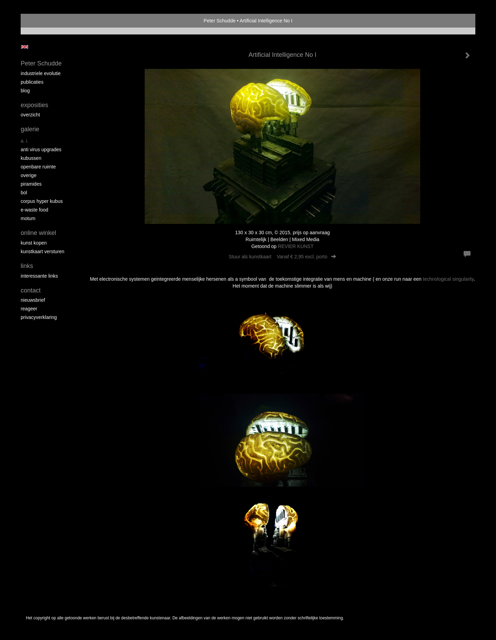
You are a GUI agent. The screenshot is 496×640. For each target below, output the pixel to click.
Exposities (34, 105)
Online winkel (38, 232)
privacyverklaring (39, 317)
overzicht (30, 114)
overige (29, 175)
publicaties (32, 82)
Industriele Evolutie (41, 73)
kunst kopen (34, 243)
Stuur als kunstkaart (282, 256)
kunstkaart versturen (42, 251)
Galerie (30, 129)
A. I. (25, 141)
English (25, 47)
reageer (29, 308)
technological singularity (448, 279)
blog (25, 90)
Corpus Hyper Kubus (42, 201)
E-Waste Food (34, 210)
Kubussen (31, 158)
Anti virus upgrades (41, 149)
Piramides (31, 184)
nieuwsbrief (33, 300)
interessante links (39, 276)
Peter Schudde (220, 20)
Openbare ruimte (38, 166)
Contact (31, 290)
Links (27, 265)
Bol (24, 192)
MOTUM (28, 218)
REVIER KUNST (295, 246)
